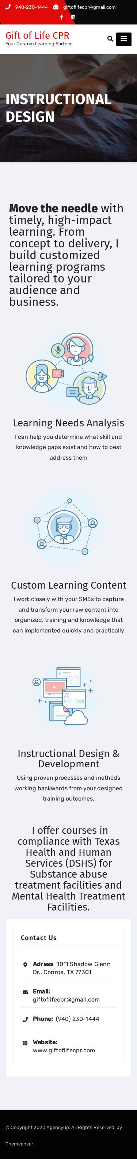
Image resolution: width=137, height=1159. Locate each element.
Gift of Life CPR (37, 35)
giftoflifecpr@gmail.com (84, 7)
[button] (110, 39)
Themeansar (19, 1144)
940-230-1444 (26, 7)
